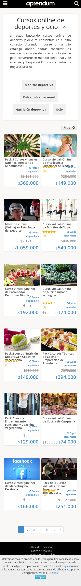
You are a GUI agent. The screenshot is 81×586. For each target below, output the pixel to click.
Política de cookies (40, 551)
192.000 (28, 312)
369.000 (28, 183)
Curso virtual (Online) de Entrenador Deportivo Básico (20, 292)
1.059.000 (26, 247)
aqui (65, 566)
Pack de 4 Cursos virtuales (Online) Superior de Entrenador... (54, 487)
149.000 (66, 183)
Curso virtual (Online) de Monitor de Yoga (57, 225)
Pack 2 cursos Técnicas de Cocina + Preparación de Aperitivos (58, 358)
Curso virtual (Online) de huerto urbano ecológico (57, 292)
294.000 (66, 377)
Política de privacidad (40, 547)
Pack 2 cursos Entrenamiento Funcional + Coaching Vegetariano (20, 423)
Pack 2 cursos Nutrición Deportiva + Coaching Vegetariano (21, 357)
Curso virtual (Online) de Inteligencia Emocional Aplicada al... (59, 162)
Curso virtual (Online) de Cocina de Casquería (59, 419)
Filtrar (69, 127)
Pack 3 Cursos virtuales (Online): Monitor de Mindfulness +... (21, 162)
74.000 (67, 312)
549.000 (66, 247)
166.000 (28, 506)
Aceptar (40, 577)
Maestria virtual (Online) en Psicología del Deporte (20, 227)
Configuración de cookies (40, 554)
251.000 (66, 506)
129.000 (28, 441)
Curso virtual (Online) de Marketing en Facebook (20, 486)
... (54, 529)
